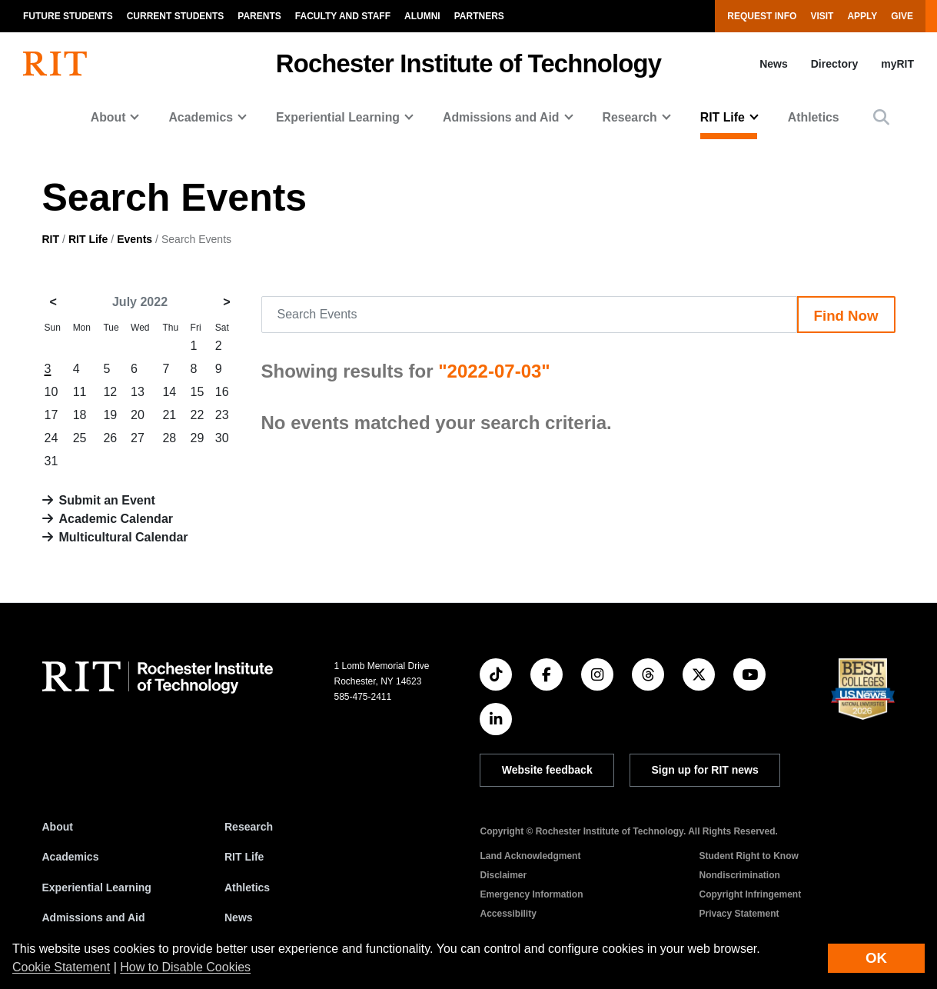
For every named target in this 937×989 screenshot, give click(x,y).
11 (80, 391)
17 (51, 414)
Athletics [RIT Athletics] (247, 887)
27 (138, 438)
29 (197, 438)
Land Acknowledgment (530, 856)
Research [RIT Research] (248, 827)
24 (51, 438)
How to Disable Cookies (185, 967)
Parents (259, 16)
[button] (881, 117)
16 (222, 391)
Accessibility (508, 913)
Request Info (761, 16)
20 (138, 414)
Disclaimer (503, 875)
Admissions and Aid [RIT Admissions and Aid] (93, 917)
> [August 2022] (226, 301)
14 (169, 391)
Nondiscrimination (739, 875)
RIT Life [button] (722, 117)
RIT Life (88, 239)
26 (110, 438)
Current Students (175, 16)
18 (80, 414)
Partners (479, 16)
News (773, 64)
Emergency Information (531, 894)
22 (197, 414)
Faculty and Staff (342, 16)
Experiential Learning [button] (338, 117)
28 (169, 438)
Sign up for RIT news (705, 770)
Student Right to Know (748, 856)
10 (51, 391)
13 (138, 391)
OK (876, 958)
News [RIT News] (238, 917)
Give (902, 16)
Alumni (422, 16)
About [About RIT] (57, 827)
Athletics (813, 117)
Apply (862, 16)
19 (110, 414)
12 (110, 391)
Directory (834, 64)
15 (197, 391)
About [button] (108, 117)
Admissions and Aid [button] (501, 117)
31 (51, 461)
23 (222, 414)
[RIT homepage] (55, 64)
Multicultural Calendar (123, 537)
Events (134, 239)
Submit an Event (107, 500)
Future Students (68, 16)
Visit (821, 16)
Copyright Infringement (750, 894)
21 (169, 414)
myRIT (897, 64)
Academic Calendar (116, 518)
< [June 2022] (53, 301)
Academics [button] (200, 117)
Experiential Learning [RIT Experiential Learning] (96, 887)
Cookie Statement (61, 967)
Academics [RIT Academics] (70, 857)
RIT (51, 239)
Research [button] (630, 117)
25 (80, 438)
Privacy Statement (739, 913)
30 (222, 438)
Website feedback (547, 770)
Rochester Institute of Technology (468, 63)
